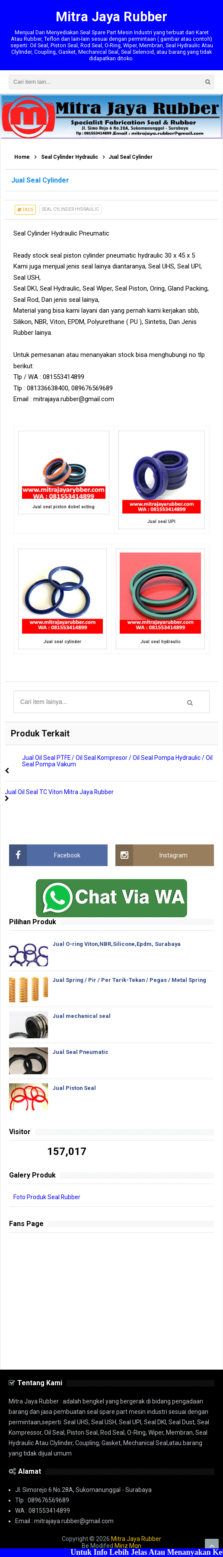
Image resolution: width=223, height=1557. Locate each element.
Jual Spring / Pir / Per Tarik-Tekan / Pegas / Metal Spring (129, 979)
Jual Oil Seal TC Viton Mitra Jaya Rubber (59, 791)
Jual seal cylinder (62, 642)
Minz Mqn (128, 1544)
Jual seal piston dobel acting (63, 507)
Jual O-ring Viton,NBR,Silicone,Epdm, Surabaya (117, 943)
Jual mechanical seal (82, 1015)
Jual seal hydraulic (160, 642)
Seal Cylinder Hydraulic (70, 209)
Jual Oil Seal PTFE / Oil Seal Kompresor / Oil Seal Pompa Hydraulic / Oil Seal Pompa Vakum (117, 761)
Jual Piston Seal (74, 1087)
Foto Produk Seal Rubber (47, 1196)
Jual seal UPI (161, 522)
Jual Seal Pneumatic (80, 1051)
